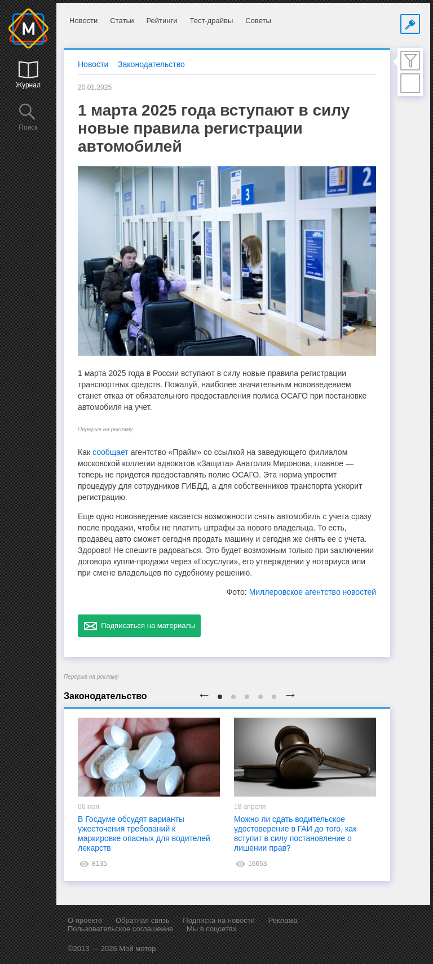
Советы (258, 20)
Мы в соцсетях (211, 929)
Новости (83, 20)
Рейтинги (161, 20)
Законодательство (151, 64)
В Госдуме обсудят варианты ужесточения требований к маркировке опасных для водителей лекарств (144, 833)
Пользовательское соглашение (120, 929)
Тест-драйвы (211, 20)
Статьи (122, 20)
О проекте (85, 920)
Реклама (283, 920)
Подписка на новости (219, 920)
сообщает (110, 452)
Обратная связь (143, 920)
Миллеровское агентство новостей (312, 591)
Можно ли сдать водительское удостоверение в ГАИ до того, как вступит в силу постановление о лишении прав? (295, 833)
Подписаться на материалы (139, 625)
